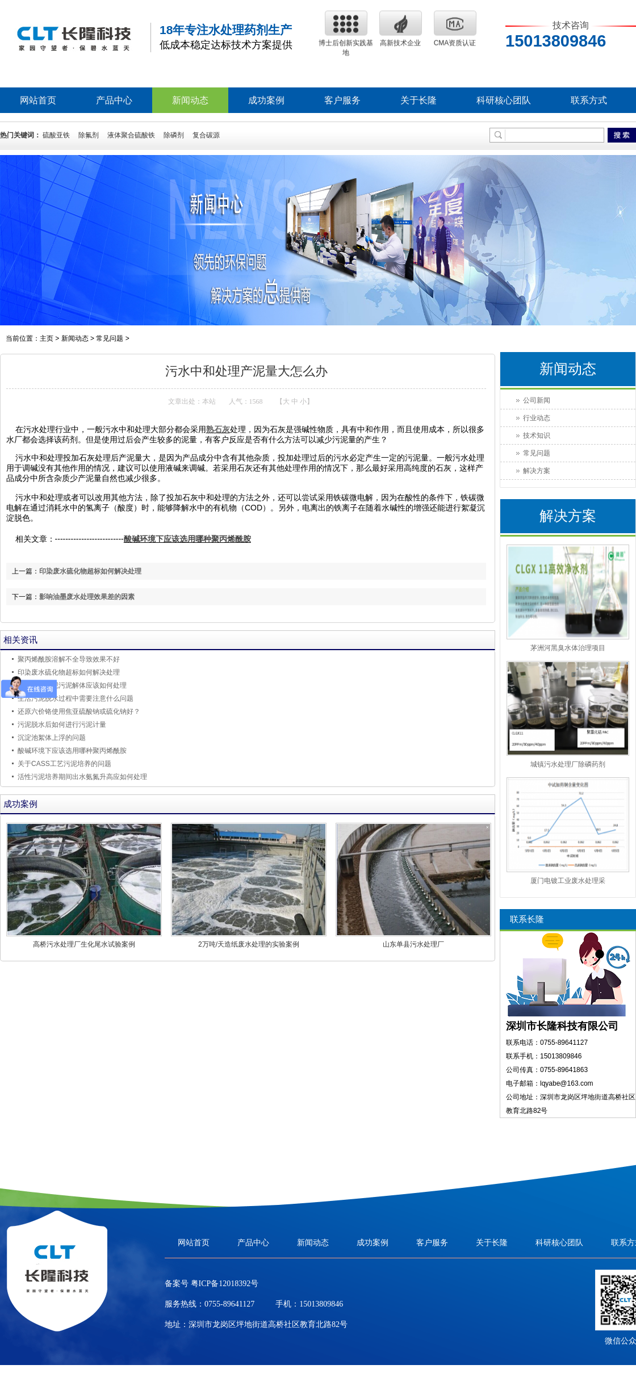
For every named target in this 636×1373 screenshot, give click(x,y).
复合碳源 (206, 135)
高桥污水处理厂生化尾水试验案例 (84, 944)
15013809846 (321, 1340)
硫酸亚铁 (56, 135)
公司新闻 (536, 400)
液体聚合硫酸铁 (131, 135)
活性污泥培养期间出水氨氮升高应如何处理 (82, 777)
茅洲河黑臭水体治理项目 (567, 648)
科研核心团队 (503, 100)
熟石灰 (218, 429)
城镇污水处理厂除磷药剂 (567, 764)
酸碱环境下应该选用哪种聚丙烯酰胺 (187, 539)
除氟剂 (88, 135)
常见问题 (109, 338)
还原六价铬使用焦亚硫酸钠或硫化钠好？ (79, 711)
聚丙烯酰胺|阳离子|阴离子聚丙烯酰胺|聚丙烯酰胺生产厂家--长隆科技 (74, 34)
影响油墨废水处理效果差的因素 (87, 597)
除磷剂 (174, 135)
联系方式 (589, 100)
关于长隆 (418, 100)
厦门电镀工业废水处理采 (567, 881)
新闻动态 (190, 100)
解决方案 (536, 471)
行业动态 (536, 418)
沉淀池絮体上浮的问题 (52, 738)
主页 (46, 338)
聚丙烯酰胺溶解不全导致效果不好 (69, 659)
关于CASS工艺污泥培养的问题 (64, 764)
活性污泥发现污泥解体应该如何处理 (72, 685)
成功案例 (266, 100)
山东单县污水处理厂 (413, 944)
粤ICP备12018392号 (223, 1320)
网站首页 (38, 100)
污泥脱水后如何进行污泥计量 (62, 725)
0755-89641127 (229, 1340)
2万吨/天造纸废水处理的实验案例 (248, 944)
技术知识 (536, 435)
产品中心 (114, 100)
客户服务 (342, 100)
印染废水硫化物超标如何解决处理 (90, 571)
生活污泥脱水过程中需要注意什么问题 (75, 698)
